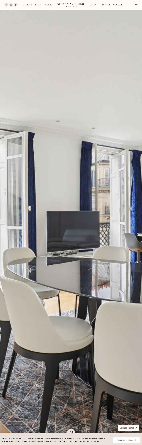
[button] (4, 217)
